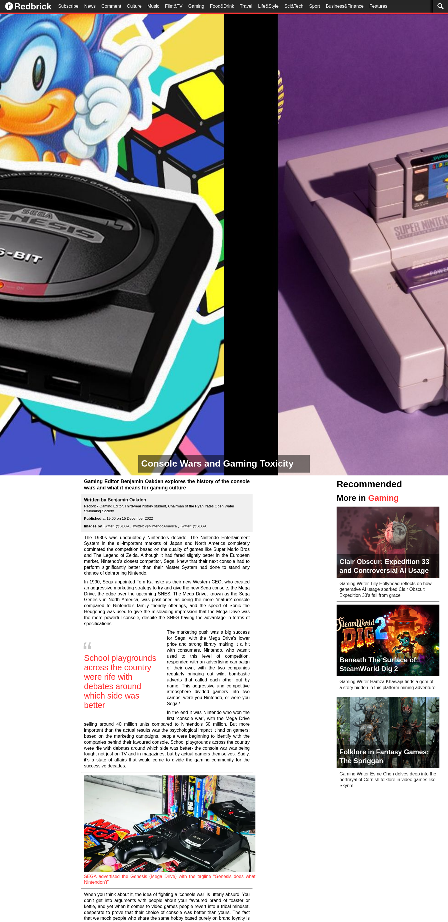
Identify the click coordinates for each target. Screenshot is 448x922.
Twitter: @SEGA (116, 526)
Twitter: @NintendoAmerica (154, 526)
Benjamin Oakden (126, 499)
